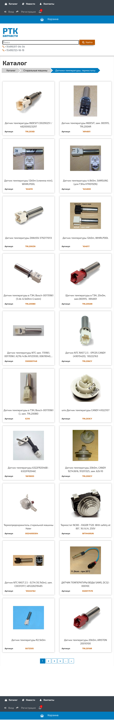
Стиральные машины (35, 70)
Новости (28, 3)
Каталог (11, 3)
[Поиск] (41, 42)
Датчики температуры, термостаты (75, 70)
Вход (9, 11)
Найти (87, 42)
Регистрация (26, 11)
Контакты (46, 3)
